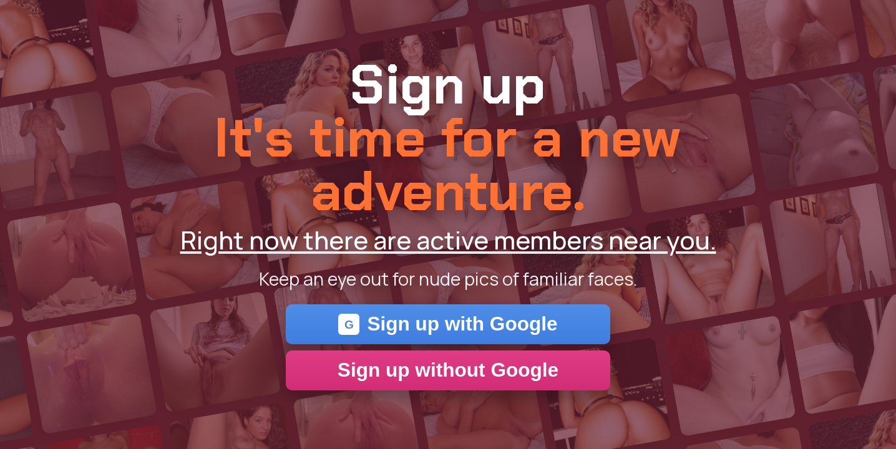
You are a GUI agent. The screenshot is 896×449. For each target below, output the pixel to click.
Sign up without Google (448, 370)
